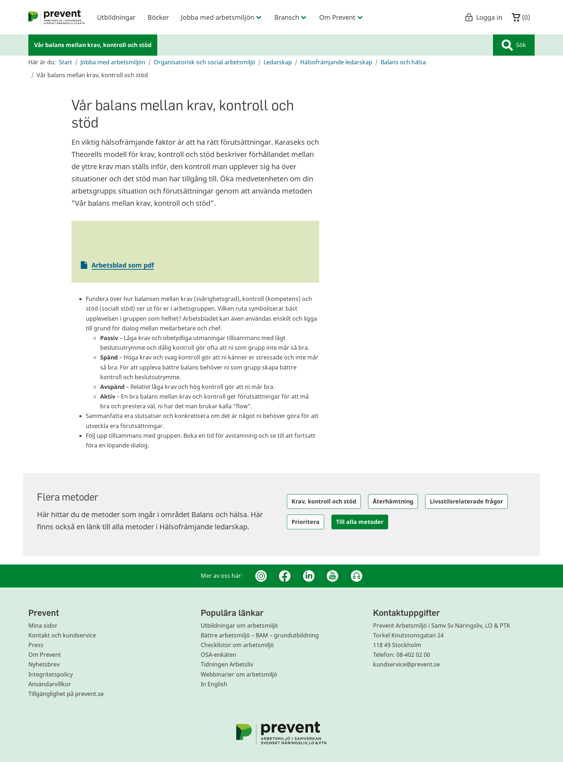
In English (214, 684)
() (521, 17)
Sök (514, 45)
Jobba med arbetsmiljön (112, 62)
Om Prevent (44, 655)
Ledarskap (278, 62)
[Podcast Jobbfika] (356, 576)
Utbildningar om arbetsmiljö (239, 625)
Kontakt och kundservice (62, 635)
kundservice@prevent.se (406, 664)
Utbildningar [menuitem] (116, 17)
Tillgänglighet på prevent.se (66, 694)
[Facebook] (284, 576)
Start (65, 62)
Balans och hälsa (403, 62)
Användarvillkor (49, 684)
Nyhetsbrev (44, 664)
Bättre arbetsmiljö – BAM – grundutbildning (260, 635)
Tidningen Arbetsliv (227, 664)
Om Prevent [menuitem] (341, 17)
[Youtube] (332, 576)
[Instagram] (261, 576)
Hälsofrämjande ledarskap (336, 62)
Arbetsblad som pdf (123, 265)
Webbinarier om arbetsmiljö (239, 674)
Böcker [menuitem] (158, 17)
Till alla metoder (359, 522)
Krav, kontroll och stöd (324, 501)
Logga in (483, 17)
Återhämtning (393, 501)
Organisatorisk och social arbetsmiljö (204, 62)
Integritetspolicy (50, 674)
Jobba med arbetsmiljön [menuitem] (221, 17)
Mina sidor (42, 625)
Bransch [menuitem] (290, 17)
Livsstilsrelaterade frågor (466, 501)
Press (35, 645)
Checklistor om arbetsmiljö (237, 645)
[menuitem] (57, 17)
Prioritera (306, 522)
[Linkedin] (309, 576)
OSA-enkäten (218, 655)
